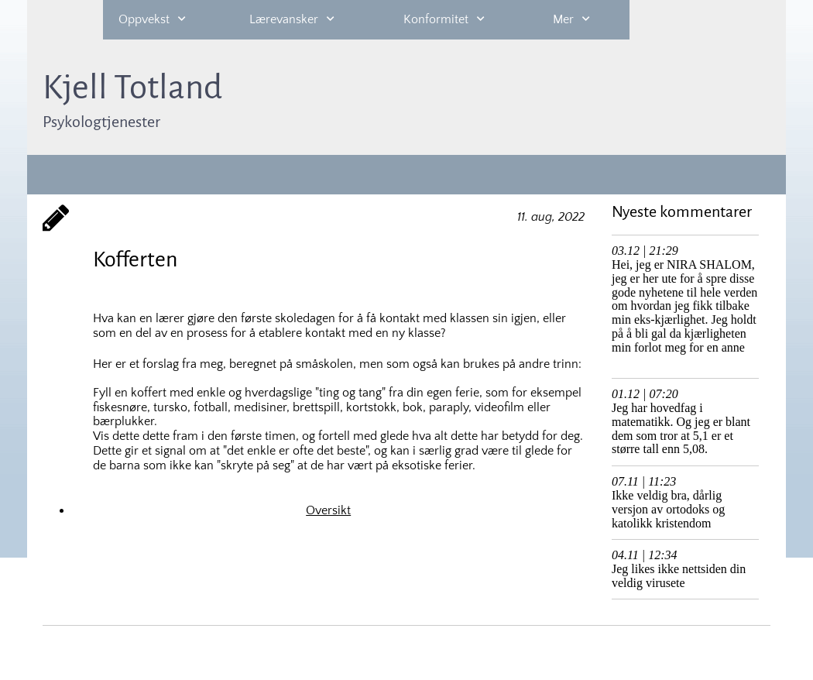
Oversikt (328, 510)
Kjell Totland (132, 87)
